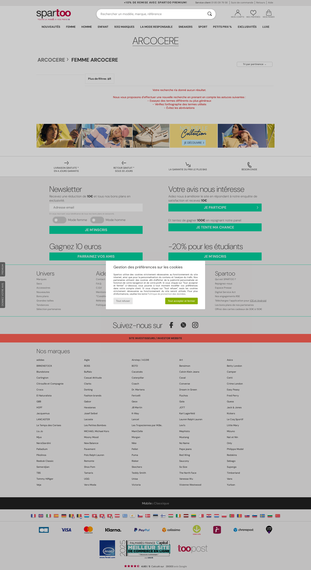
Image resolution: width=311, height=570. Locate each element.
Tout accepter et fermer (181, 300)
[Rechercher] (210, 14)
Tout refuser (123, 300)
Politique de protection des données (166, 294)
